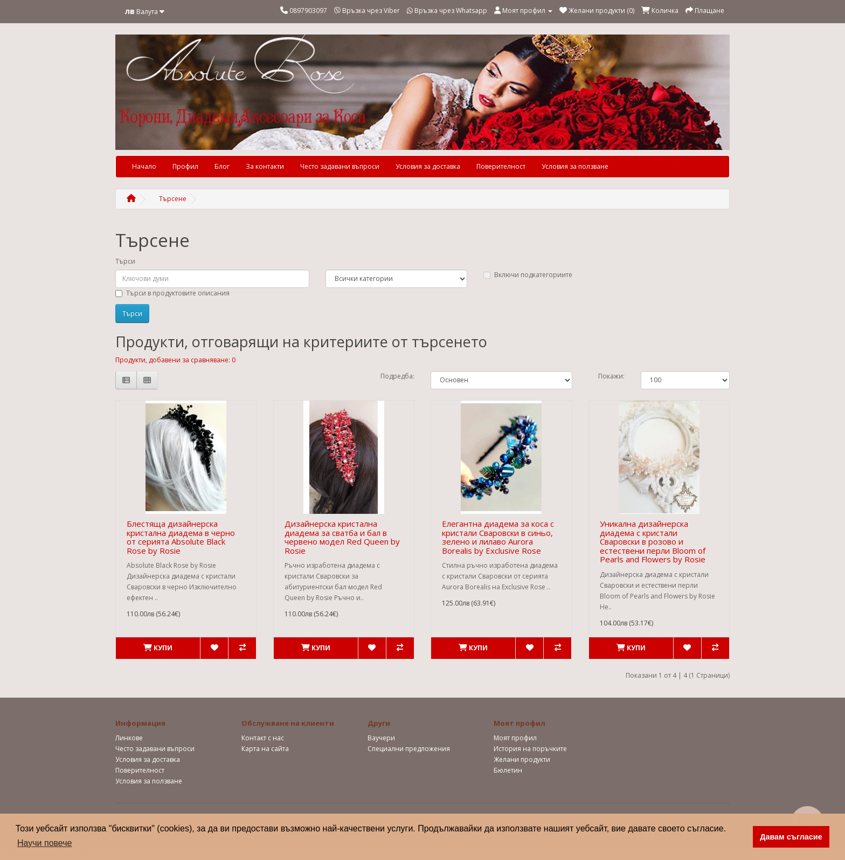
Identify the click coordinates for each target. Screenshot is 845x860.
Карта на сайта (265, 748)
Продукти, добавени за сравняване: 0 (175, 359)
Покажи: (611, 376)
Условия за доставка (428, 166)
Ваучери (381, 737)
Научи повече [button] (44, 843)
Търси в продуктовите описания (172, 293)
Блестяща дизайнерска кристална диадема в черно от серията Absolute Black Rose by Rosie (181, 537)
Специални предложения (409, 748)
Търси (125, 261)
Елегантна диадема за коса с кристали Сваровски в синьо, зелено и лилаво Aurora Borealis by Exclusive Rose (498, 537)
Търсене (172, 198)
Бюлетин (508, 770)
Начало (144, 166)
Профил (185, 166)
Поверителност (500, 166)
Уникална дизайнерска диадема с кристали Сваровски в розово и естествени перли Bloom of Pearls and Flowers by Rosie (652, 541)
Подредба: (397, 376)
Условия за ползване (575, 166)
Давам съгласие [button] (791, 837)
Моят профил (515, 737)
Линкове (129, 737)
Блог (222, 166)
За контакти (265, 166)
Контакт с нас (262, 737)
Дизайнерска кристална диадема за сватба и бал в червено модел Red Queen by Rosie (342, 537)
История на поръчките (530, 748)
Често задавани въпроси (339, 166)
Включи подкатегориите (527, 274)
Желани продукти (522, 759)
